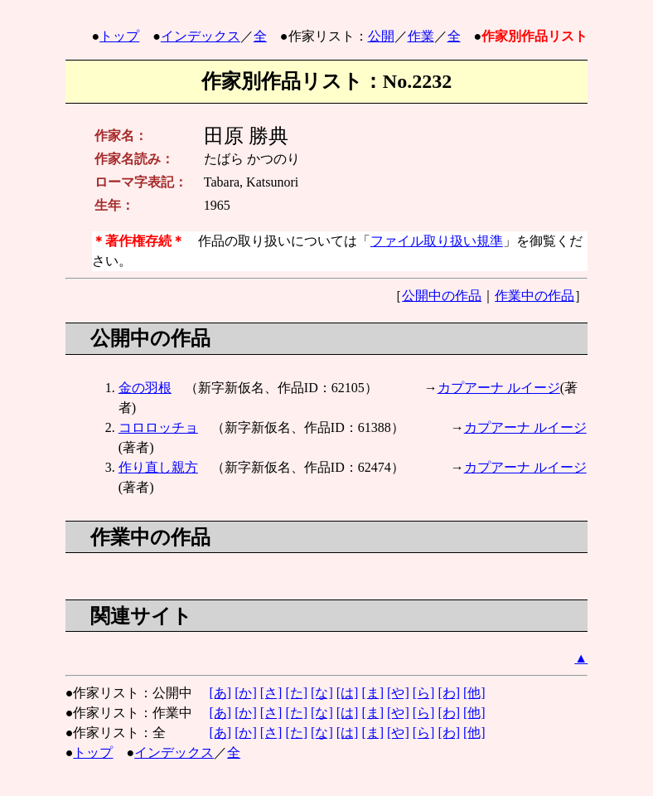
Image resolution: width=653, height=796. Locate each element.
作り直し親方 (158, 467)
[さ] (271, 693)
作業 (421, 36)
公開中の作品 (441, 296)
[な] (322, 693)
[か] (246, 693)
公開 (381, 36)
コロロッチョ (158, 427)
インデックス (200, 36)
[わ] (449, 693)
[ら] (424, 693)
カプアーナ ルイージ (499, 388)
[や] (398, 693)
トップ (119, 36)
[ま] (372, 693)
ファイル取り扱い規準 (436, 241)
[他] (474, 693)
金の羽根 (145, 388)
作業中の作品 (534, 296)
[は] (347, 693)
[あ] (220, 693)
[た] (296, 693)
